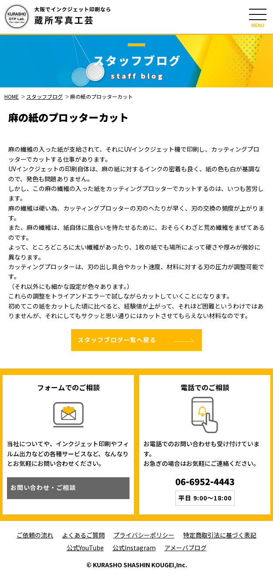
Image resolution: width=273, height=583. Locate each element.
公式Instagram (134, 547)
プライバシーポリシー (143, 535)
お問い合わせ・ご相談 (43, 487)
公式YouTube (85, 547)
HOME (11, 96)
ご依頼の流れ (35, 535)
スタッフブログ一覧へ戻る (117, 339)
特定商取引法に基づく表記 (219, 535)
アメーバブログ (185, 547)
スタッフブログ (44, 96)
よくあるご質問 (83, 535)
